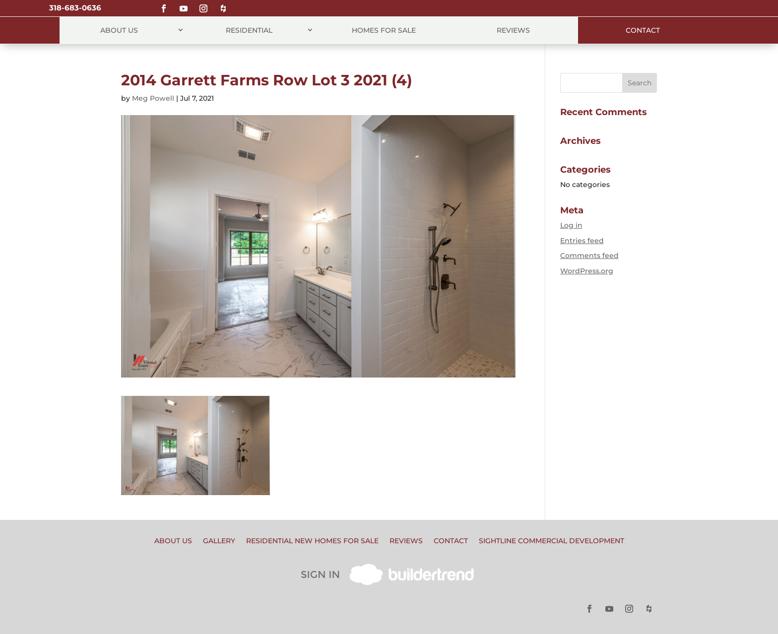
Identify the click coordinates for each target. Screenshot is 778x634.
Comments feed (589, 255)
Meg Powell (153, 98)
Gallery (219, 541)
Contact (643, 30)
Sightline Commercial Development (551, 541)
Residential (249, 30)
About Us (119, 30)
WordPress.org (586, 270)
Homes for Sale (384, 30)
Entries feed (582, 240)
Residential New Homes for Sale (312, 541)
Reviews (513, 30)
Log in (571, 225)
